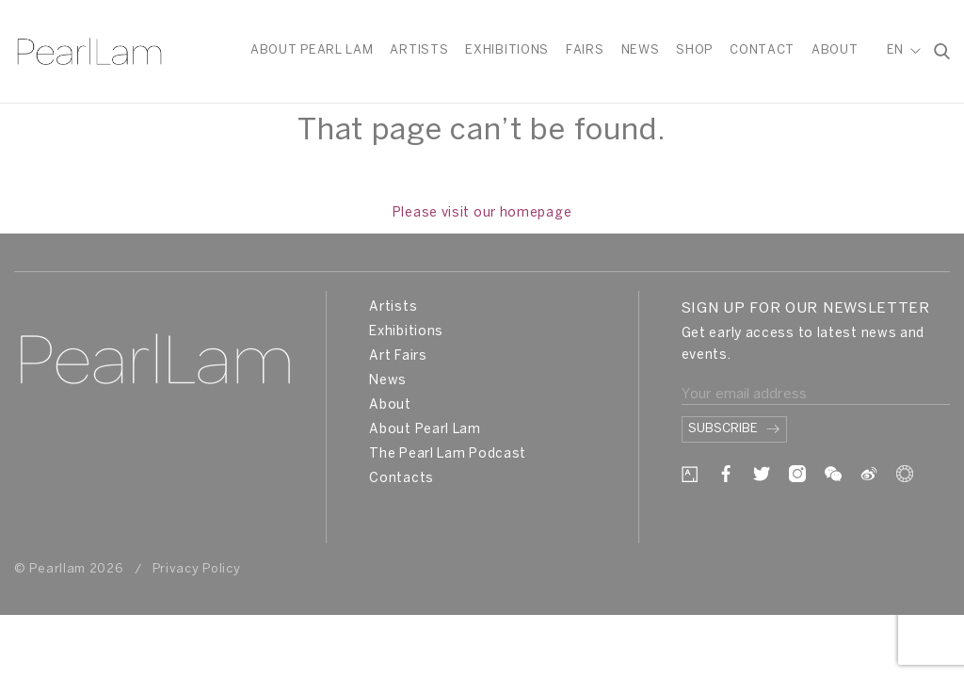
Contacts (401, 479)
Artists (419, 50)
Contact (762, 50)
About (835, 50)
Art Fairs (397, 356)
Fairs (585, 50)
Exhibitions (507, 50)
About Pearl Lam (312, 50)
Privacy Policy (197, 569)
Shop (694, 50)
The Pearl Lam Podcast (447, 454)
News (640, 50)
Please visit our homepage (482, 213)
